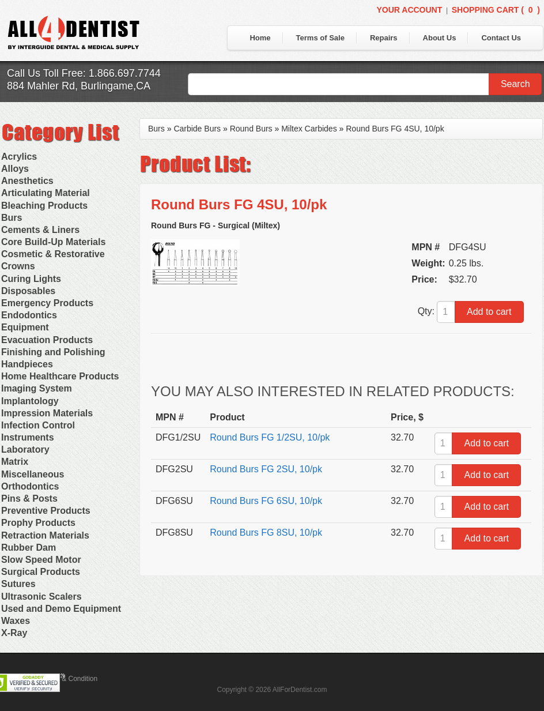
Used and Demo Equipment (61, 609)
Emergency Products (47, 303)
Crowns (18, 266)
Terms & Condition (69, 679)
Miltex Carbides (309, 128)
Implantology (30, 401)
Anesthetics (27, 181)
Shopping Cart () (496, 9)
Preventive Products (45, 511)
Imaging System (36, 388)
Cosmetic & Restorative (53, 254)
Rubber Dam (28, 547)
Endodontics (29, 315)
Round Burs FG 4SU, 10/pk (395, 128)
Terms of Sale (320, 37)
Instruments (27, 437)
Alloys (15, 169)
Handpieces (27, 364)
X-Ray (14, 633)
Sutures (18, 584)
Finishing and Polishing (53, 352)
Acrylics (19, 156)
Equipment (25, 327)
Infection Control (38, 425)
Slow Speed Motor (41, 560)
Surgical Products (40, 572)
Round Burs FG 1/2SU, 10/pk (270, 437)
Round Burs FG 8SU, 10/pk (266, 532)
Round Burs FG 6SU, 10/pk (266, 501)
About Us (439, 37)
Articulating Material (45, 193)
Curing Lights (31, 279)
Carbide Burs (197, 128)
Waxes (15, 621)
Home (260, 37)
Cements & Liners (40, 230)
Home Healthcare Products (60, 376)
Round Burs (251, 128)
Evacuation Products (47, 340)
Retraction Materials (45, 535)
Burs (11, 218)
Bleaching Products (44, 205)
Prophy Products (38, 523)
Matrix (14, 462)
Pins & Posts (29, 498)
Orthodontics (30, 486)
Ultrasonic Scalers (41, 596)
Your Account (409, 9)
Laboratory (25, 449)
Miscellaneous (32, 474)
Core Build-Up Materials (53, 242)
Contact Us (501, 37)
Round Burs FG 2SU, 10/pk (266, 469)
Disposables (28, 291)
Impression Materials (47, 413)
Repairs (384, 37)
